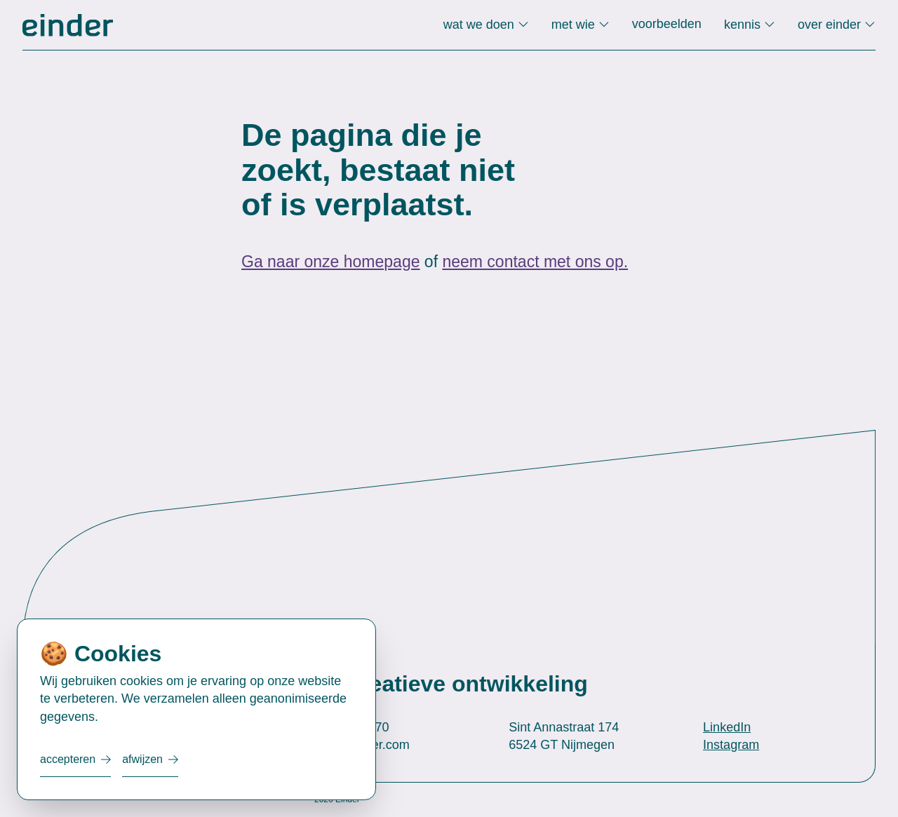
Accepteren (67, 759)
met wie (574, 25)
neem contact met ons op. (535, 261)
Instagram (731, 745)
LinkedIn (727, 727)
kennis (744, 25)
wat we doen (480, 25)
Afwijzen (142, 759)
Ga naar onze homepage (330, 261)
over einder (831, 25)
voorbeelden (667, 24)
